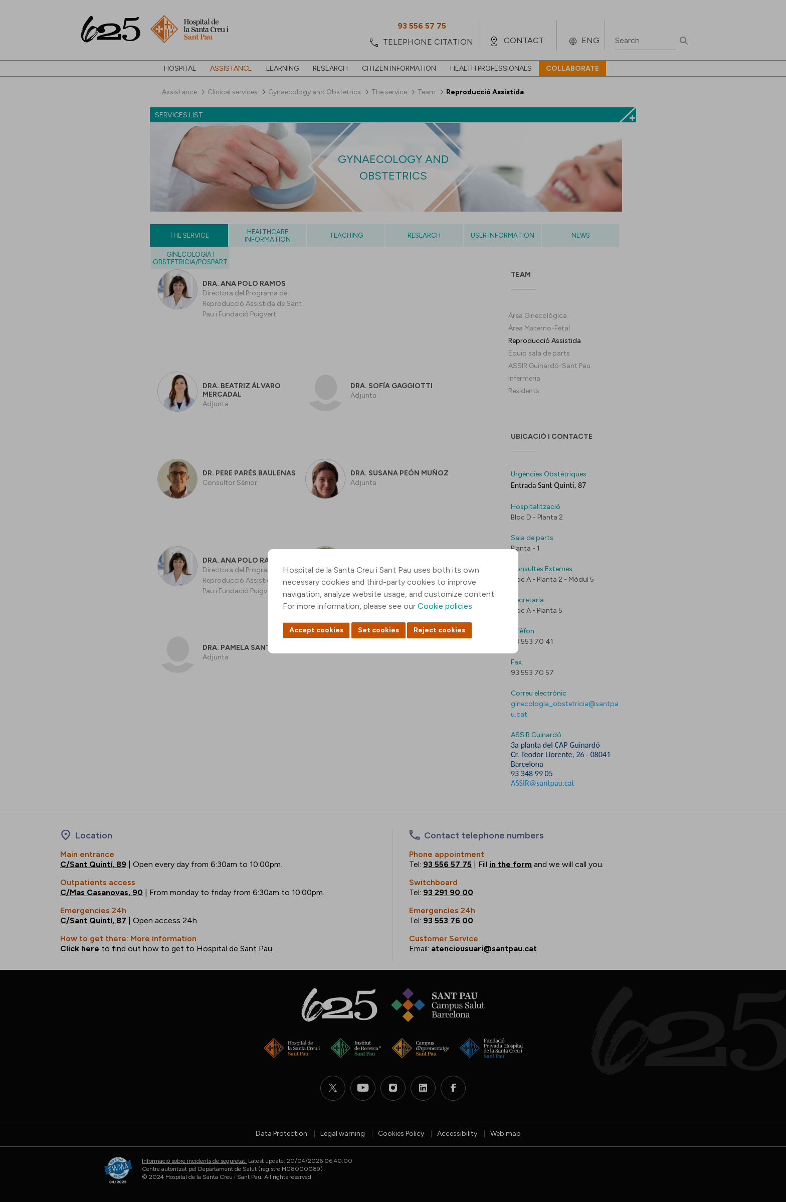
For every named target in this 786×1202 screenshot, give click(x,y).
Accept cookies (316, 630)
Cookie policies (445, 606)
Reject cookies (439, 630)
